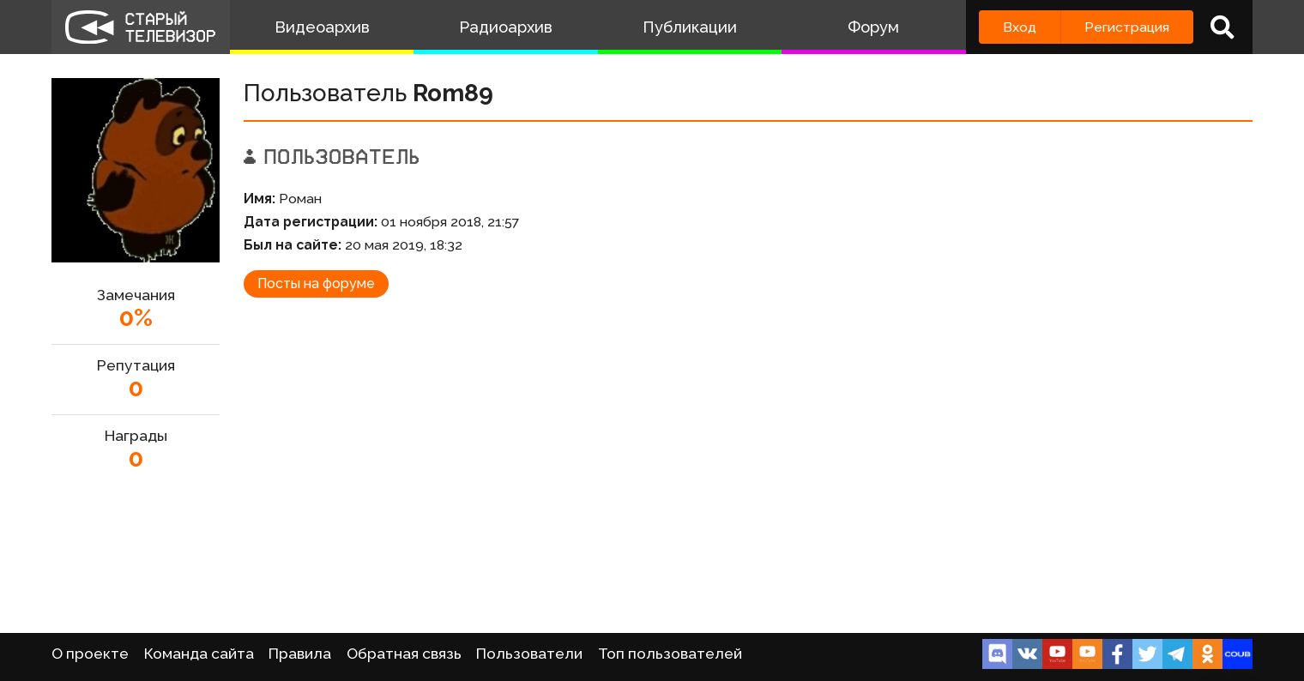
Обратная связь (404, 653)
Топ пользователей (670, 653)
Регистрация (1126, 27)
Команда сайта (199, 653)
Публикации (690, 27)
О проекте (90, 653)
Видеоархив (322, 27)
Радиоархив (505, 27)
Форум (873, 27)
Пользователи (529, 653)
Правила (300, 653)
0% (136, 318)
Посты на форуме (316, 283)
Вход (1019, 27)
